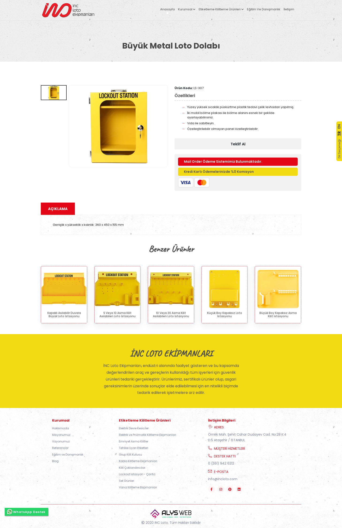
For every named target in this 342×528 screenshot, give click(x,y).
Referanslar (60, 448)
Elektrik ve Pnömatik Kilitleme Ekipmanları (147, 435)
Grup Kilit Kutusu (130, 454)
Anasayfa (167, 9)
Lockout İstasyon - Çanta (137, 474)
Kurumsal (186, 9)
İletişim (289, 9)
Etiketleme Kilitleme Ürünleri (221, 9)
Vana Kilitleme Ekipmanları (138, 487)
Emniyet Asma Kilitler (133, 441)
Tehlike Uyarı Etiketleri (133, 448)
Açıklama (58, 208)
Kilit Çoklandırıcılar (132, 468)
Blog (55, 461)
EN (339, 126)
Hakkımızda (60, 428)
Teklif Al (238, 144)
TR (339, 133)
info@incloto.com (222, 479)
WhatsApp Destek (26, 510)
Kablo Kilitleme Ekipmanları (138, 461)
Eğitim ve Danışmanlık (263, 9)
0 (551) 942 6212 (221, 463)
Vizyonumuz (61, 441)
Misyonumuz (61, 435)
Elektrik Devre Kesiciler (134, 428)
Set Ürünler (126, 481)
